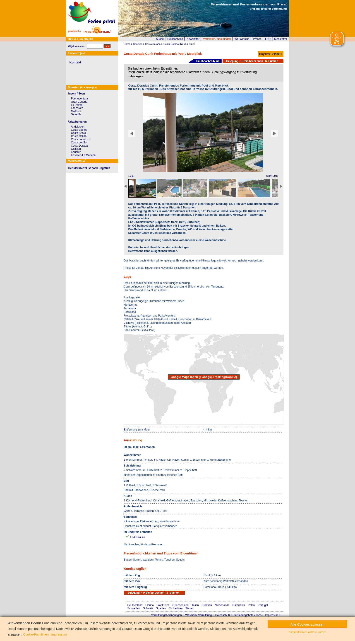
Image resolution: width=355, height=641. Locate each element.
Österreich (238, 605)
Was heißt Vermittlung (198, 615)
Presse (257, 39)
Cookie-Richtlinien (36, 634)
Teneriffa (76, 114)
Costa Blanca (79, 129)
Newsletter (193, 39)
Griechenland (181, 605)
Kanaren (76, 152)
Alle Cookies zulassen (307, 624)
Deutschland (135, 605)
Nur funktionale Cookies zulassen (307, 632)
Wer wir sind (242, 39)
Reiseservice (175, 39)
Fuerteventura (79, 98)
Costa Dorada (79, 145)
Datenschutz (222, 615)
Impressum (271, 615)
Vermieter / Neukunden (217, 39)
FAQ (268, 39)
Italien (195, 605)
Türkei (189, 608)
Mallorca (76, 111)
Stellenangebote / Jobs (247, 615)
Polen (251, 605)
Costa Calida (79, 136)
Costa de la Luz (80, 139)
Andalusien (77, 126)
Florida (149, 605)
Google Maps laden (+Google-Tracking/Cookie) (204, 377)
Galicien (76, 148)
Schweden (133, 608)
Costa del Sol (79, 142)
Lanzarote (77, 108)
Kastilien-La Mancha (83, 155)
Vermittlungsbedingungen (166, 615)
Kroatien (207, 605)
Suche (160, 39)
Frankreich (163, 605)
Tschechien (175, 608)
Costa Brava (78, 133)
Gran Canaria (79, 101)
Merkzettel (280, 39)
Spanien (161, 608)
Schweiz (148, 608)
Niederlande (222, 605)
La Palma (77, 104)
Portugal (263, 605)
